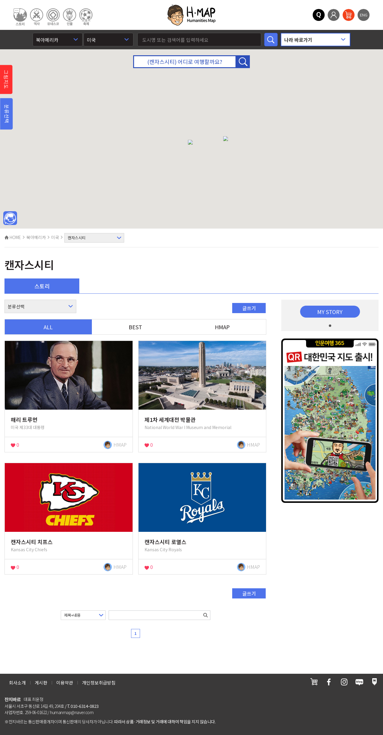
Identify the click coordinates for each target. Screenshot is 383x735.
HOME (12, 237)
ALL (48, 327)
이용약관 (64, 682)
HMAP (222, 327)
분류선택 (6, 113)
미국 (55, 237)
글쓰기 (249, 308)
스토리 (42, 286)
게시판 (41, 682)
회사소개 (17, 682)
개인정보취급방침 (98, 682)
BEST (135, 327)
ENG (363, 15)
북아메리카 (36, 237)
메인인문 (10, 218)
